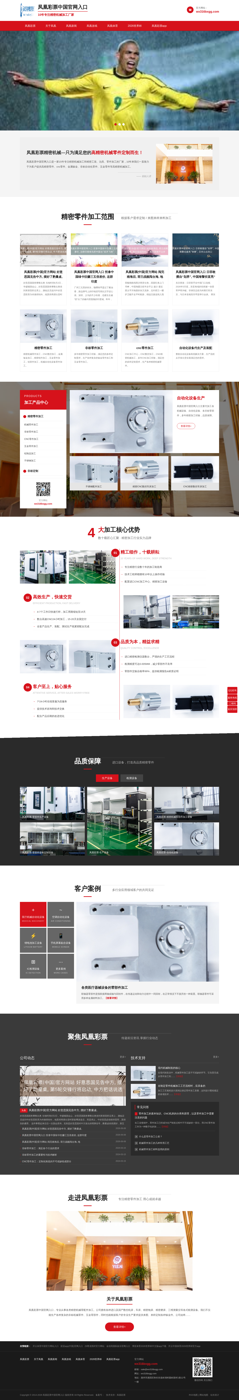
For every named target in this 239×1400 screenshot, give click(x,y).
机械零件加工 (31, 424)
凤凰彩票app (159, 25)
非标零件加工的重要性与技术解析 (39, 1154)
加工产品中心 (36, 402)
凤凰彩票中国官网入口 (53, 1395)
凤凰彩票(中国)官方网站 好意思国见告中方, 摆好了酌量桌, (52, 1128)
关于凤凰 (50, 25)
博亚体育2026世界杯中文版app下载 (149, 1346)
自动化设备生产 (191, 398)
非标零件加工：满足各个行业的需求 (40, 1148)
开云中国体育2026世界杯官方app (184, 1346)
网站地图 (203, 1395)
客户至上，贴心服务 (52, 686)
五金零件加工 (31, 446)
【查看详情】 (112, 998)
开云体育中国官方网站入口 (46, 1346)
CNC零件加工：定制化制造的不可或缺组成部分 (46, 1161)
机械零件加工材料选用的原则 (154, 1149)
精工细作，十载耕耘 (139, 552)
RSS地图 (193, 1395)
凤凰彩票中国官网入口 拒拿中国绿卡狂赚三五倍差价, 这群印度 (54, 1135)
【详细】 (179, 1076)
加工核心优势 (119, 529)
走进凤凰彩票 (88, 1197)
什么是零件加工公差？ (150, 1136)
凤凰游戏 (92, 25)
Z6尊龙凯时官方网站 (94, 1346)
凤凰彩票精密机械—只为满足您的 (85, 152)
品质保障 (87, 761)
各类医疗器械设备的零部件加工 (104, 987)
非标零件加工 (31, 431)
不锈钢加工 (30, 460)
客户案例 (87, 888)
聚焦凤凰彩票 (88, 1036)
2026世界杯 (135, 25)
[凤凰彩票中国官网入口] (54, 10)
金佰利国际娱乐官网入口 (118, 1346)
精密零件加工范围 (87, 216)
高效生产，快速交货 (52, 596)
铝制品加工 (30, 453)
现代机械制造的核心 (169, 1067)
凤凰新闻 (71, 25)
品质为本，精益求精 (139, 641)
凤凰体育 (112, 25)
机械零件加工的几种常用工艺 (154, 1143)
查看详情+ (186, 426)
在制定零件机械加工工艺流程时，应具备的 (181, 1085)
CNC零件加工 (31, 439)
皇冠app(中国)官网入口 (71, 1346)
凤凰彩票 (30, 25)
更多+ (123, 1056)
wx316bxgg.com (43, 503)
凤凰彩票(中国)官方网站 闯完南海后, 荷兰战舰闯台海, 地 (51, 1141)
